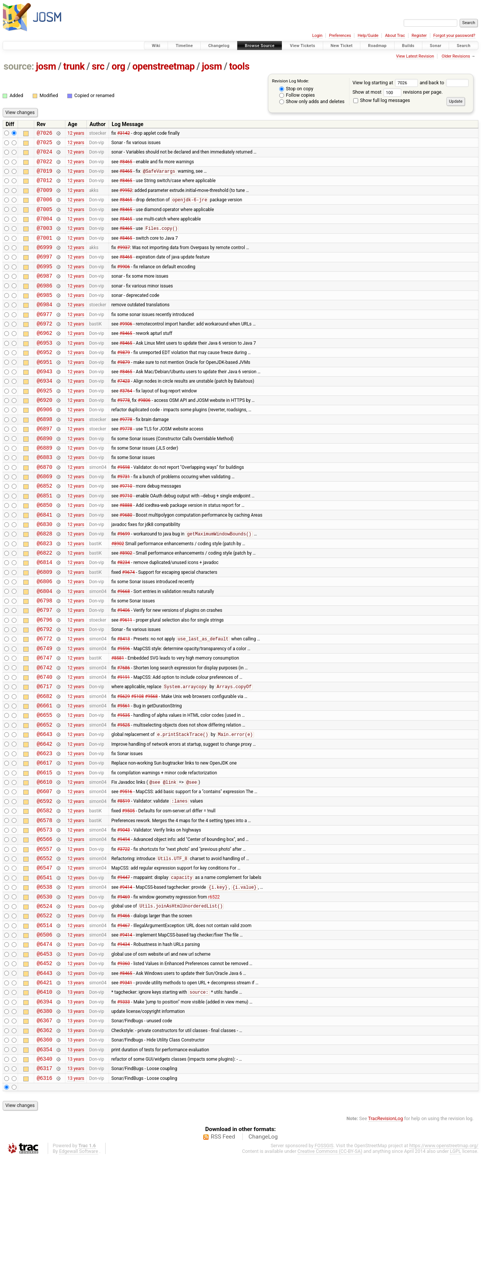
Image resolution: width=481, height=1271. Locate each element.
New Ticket (342, 45)
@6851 (44, 539)
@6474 (44, 1040)
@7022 (44, 165)
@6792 (44, 688)
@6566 (44, 923)
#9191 (123, 742)
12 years (75, 133)
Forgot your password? (454, 35)
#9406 (123, 667)
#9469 (123, 987)
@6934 (44, 411)
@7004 (44, 229)
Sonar (436, 45)
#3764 (125, 421)
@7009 (44, 197)
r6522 (214, 987)
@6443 (44, 1073)
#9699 (123, 582)
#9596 (123, 710)
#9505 (128, 891)
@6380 (44, 1115)
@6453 (44, 1051)
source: (19, 66)
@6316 (44, 1190)
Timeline (184, 45)
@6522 (44, 1009)
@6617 (44, 838)
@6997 (44, 272)
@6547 (44, 955)
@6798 (44, 656)
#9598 (123, 507)
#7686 (123, 731)
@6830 (44, 571)
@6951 (44, 390)
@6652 (44, 795)
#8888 (125, 550)
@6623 (44, 827)
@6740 (44, 742)
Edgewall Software (78, 1264)
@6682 (44, 763)
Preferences (340, 35)
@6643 (44, 806)
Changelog (218, 45)
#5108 (137, 763)
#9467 (123, 1019)
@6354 (44, 1158)
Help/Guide (368, 35)
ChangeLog (263, 1249)
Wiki (156, 45)
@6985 (44, 315)
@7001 (44, 251)
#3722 (123, 934)
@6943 (44, 400)
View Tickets (302, 45)
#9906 (123, 283)
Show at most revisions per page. (397, 92)
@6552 (44, 945)
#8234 (123, 614)
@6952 (44, 379)
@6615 (44, 849)
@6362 (44, 1137)
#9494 (123, 923)
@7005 (44, 219)
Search (463, 45)
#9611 (125, 678)
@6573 (44, 913)
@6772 (44, 699)
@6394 (44, 1105)
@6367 (44, 1126)
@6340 (44, 1169)
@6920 (44, 432)
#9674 (128, 624)
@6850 (44, 549)
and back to (444, 82)
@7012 (44, 186)
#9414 (125, 977)
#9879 (123, 379)
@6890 (44, 475)
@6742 (44, 731)
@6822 (44, 603)
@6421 (44, 1083)
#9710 (125, 528)
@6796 (44, 678)
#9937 (123, 262)
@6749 (44, 710)
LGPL (455, 1264)
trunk (74, 66)
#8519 (123, 881)
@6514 (44, 1019)
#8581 (117, 721)
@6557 (44, 934)
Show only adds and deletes (312, 101)
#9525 (123, 795)
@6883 (44, 496)
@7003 (44, 240)
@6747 (44, 720)
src (98, 66)
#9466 (123, 1009)
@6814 (44, 613)
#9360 (123, 1062)
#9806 (144, 432)
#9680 (125, 560)
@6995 (44, 283)
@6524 (44, 998)
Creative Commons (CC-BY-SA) (330, 1264)
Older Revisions (456, 56)
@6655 (44, 784)
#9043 (123, 912)
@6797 (44, 667)
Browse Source (260, 45)
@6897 (44, 464)
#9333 (123, 1105)
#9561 (123, 774)
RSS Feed (223, 1249)
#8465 (125, 165)
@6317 (44, 1179)
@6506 (44, 1030)
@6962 (44, 357)
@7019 (44, 176)
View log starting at (386, 82)
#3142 (123, 133)
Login (317, 35)
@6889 (44, 486)
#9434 (123, 1041)
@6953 (44, 368)
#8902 (117, 592)
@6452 (44, 1062)
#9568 (151, 763)
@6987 (44, 293)
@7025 (44, 144)
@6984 (44, 325)
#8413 (123, 699)
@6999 (44, 261)
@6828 (44, 581)
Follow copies (297, 95)
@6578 (44, 902)
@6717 (44, 752)
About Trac (395, 35)
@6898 (44, 454)
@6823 (44, 592)
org (118, 66)
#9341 (125, 1083)
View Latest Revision (415, 56)
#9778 (123, 432)
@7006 (44, 208)
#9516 (125, 870)
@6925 (44, 422)
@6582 (44, 891)
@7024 (44, 154)
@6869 (44, 517)
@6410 (44, 1094)
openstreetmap (163, 66)
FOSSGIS (324, 1258)
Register (419, 35)
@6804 (44, 646)
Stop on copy (296, 88)
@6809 (44, 624)
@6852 (44, 528)
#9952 (125, 197)
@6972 (44, 347)
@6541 (44, 966)
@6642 (44, 817)
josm (46, 66)
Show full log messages (381, 100)
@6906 (44, 443)
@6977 (44, 336)
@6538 (44, 977)
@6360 (44, 1147)
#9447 (123, 966)
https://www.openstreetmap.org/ (443, 1258)
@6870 (44, 507)
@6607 (44, 870)
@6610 (44, 859)
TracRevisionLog (385, 1231)
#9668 (123, 646)
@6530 (44, 987)
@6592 (44, 881)
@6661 (44, 774)
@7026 (44, 133)
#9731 (123, 518)
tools (239, 66)
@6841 (44, 560)
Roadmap (377, 45)
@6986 (44, 304)
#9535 (123, 785)
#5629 (123, 763)
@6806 (44, 635)
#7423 (123, 411)
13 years (75, 1083)
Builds (408, 45)
